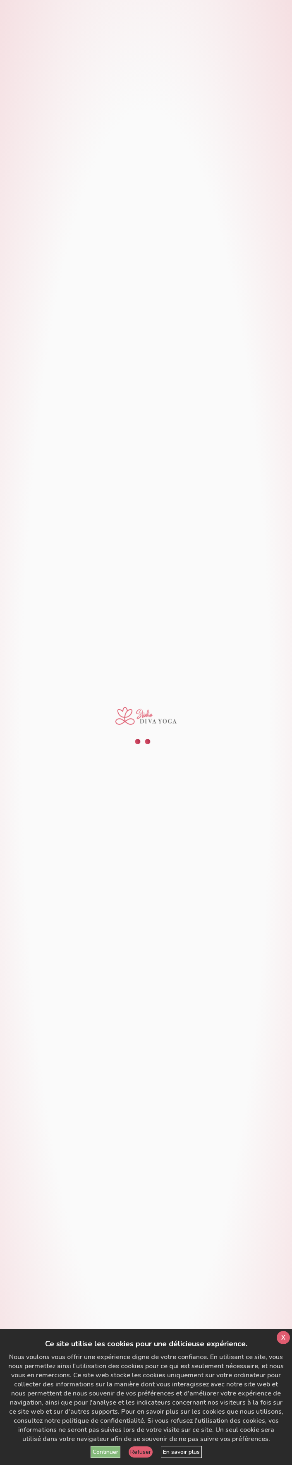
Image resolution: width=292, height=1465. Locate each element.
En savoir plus (181, 1452)
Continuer (105, 1452)
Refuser (140, 1452)
